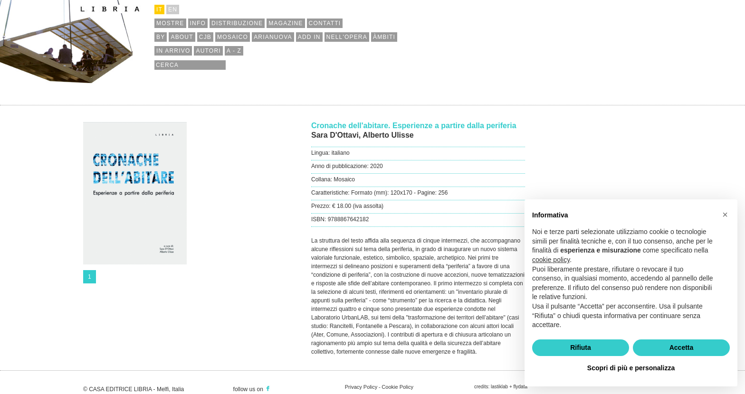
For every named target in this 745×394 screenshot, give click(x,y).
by (160, 37)
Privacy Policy (361, 387)
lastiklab (499, 386)
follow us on (252, 389)
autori (208, 50)
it (159, 9)
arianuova (273, 37)
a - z (234, 50)
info (198, 23)
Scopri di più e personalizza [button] (631, 368)
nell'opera (346, 37)
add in (309, 37)
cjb (205, 37)
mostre (170, 23)
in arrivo (173, 50)
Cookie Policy (397, 387)
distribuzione (237, 23)
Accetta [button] (681, 347)
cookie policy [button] (551, 259)
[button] (725, 214)
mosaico (232, 37)
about (182, 37)
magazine (285, 23)
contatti (325, 23)
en (172, 9)
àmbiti (384, 37)
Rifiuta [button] (580, 347)
